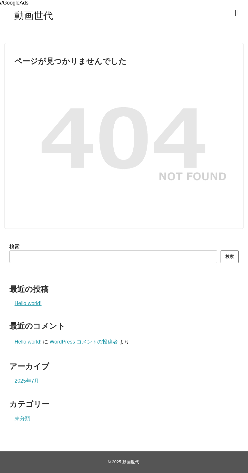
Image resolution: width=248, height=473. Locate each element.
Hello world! (28, 303)
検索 (14, 246)
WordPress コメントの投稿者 (83, 341)
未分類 (22, 418)
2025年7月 (27, 381)
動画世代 (33, 15)
